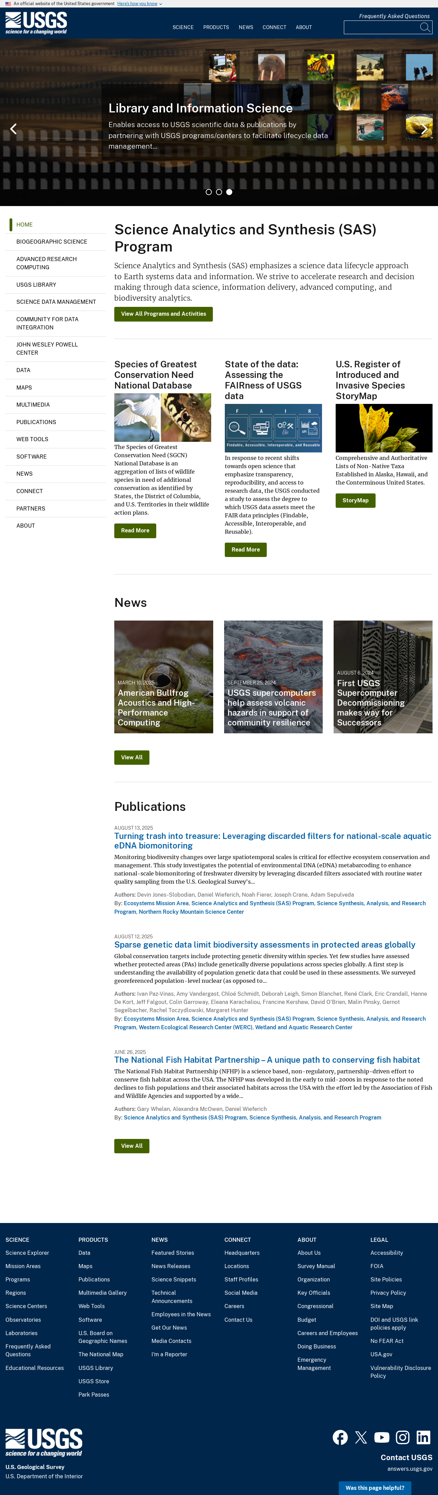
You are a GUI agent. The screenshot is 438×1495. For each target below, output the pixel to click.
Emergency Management (314, 1364)
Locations (236, 1266)
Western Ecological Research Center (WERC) (195, 1027)
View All (132, 757)
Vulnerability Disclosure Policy (400, 1372)
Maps (24, 387)
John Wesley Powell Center (47, 348)
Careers (234, 1306)
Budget (306, 1320)
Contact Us (238, 1320)
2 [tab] (219, 192)
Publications (36, 422)
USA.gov (381, 1354)
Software (31, 456)
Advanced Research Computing (46, 263)
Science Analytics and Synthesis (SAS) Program (252, 903)
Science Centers (26, 1306)
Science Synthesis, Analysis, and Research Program (315, 1117)
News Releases (170, 1266)
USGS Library (36, 285)
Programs (17, 1279)
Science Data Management (56, 302)
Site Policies (386, 1279)
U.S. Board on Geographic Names (102, 1337)
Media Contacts (171, 1341)
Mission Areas (23, 1266)
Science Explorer (27, 1253)
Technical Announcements (171, 1297)
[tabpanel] (219, 122)
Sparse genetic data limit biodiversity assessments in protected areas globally (264, 944)
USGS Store (93, 1381)
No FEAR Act (387, 1341)
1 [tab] (209, 192)
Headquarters (242, 1253)
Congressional (315, 1306)
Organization (313, 1279)
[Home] (36, 33)
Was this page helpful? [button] (375, 1488)
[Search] (426, 27)
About (304, 27)
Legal (379, 1240)
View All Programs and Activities (163, 314)
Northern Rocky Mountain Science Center (191, 912)
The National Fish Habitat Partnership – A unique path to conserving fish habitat (267, 1059)
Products (216, 27)
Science (183, 27)
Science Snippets (173, 1279)
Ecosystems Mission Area (156, 903)
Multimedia (33, 405)
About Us (309, 1253)
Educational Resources (34, 1368)
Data (23, 370)
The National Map (100, 1354)
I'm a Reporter (169, 1354)
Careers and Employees (327, 1333)
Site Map (381, 1306)
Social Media (241, 1293)
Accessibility (386, 1253)
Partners (30, 508)
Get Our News (169, 1327)
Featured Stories (172, 1253)
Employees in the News (181, 1314)
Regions (15, 1293)
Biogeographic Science (51, 242)
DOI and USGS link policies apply (394, 1324)
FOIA (376, 1266)
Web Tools (32, 439)
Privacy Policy (388, 1293)
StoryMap (355, 500)
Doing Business (316, 1346)
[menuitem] (183, 23)
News (246, 27)
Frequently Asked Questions (394, 16)
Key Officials (313, 1293)
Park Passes (93, 1394)
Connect (274, 27)
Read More (135, 530)
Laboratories (21, 1333)
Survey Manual (316, 1266)
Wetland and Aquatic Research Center (303, 1027)
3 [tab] (229, 192)
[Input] (388, 27)
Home (24, 224)
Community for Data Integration (47, 323)
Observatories (23, 1320)
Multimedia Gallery (102, 1293)
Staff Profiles (241, 1279)
